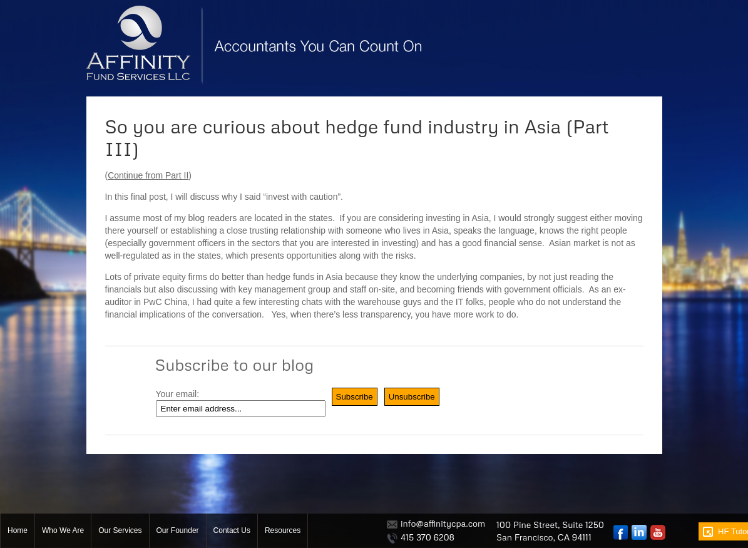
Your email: (178, 394)
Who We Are (63, 530)
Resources (282, 530)
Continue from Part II (148, 175)
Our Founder (177, 530)
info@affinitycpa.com (443, 523)
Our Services (119, 530)
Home (18, 530)
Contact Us (231, 530)
